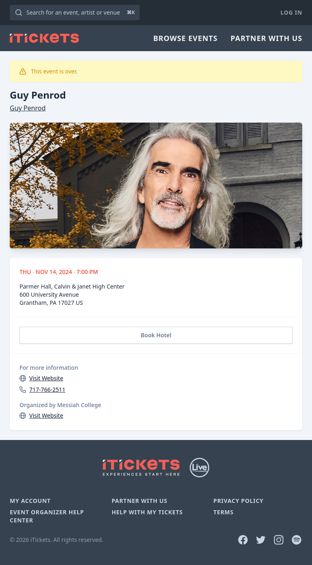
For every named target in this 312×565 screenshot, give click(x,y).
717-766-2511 (47, 389)
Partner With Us (266, 38)
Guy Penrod (28, 108)
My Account (30, 501)
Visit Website (46, 378)
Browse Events (185, 38)
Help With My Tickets (147, 512)
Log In (291, 12)
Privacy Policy (238, 501)
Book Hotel (156, 335)
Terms (223, 512)
